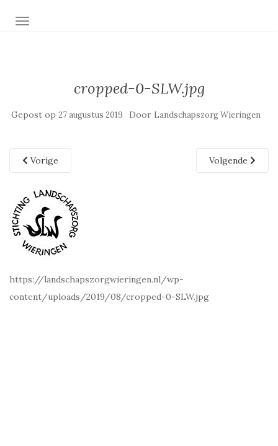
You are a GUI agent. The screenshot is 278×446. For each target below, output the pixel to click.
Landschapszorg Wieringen (207, 115)
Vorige (40, 160)
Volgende (232, 160)
